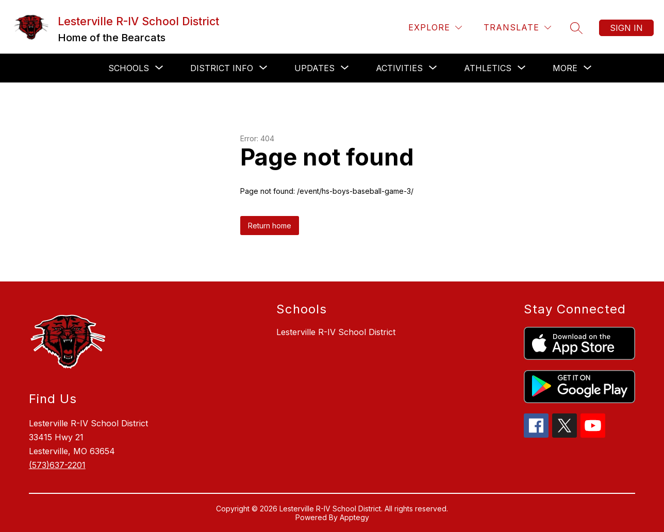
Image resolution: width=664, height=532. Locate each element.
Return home (269, 225)
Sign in (626, 28)
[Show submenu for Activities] (399, 68)
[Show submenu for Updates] (314, 68)
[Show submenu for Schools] (128, 68)
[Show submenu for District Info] (221, 68)
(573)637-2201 (57, 465)
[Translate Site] (517, 27)
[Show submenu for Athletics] (487, 68)
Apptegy (354, 517)
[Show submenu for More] (565, 68)
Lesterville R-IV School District (335, 332)
